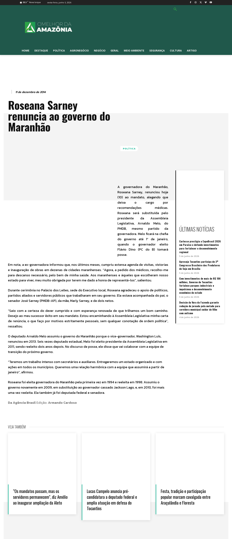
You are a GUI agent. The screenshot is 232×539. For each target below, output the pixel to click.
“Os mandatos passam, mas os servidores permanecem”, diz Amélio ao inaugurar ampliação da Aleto (39, 499)
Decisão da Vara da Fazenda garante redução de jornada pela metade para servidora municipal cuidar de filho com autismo (199, 307)
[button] (175, 9)
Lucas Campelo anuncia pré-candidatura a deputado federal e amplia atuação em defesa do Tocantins (115, 499)
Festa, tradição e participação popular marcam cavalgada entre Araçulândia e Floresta (188, 496)
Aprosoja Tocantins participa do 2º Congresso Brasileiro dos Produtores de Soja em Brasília (199, 265)
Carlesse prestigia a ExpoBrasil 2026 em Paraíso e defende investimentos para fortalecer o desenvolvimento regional (200, 246)
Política (129, 148)
